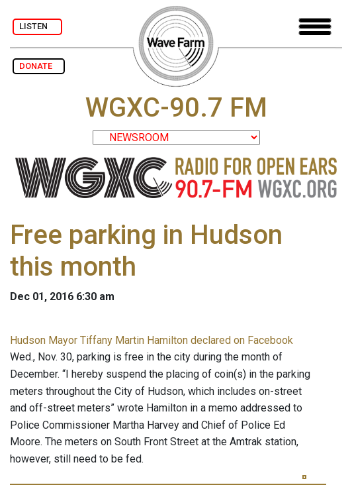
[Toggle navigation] (314, 26)
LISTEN (37, 26)
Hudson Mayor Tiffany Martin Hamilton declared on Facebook (151, 340)
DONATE (38, 66)
